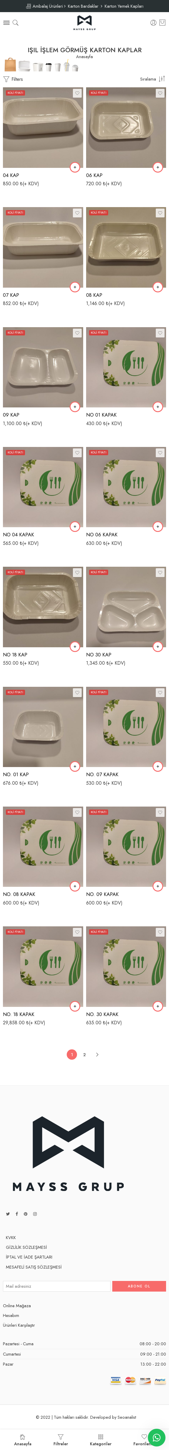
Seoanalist (127, 1417)
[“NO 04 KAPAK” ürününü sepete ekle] (75, 526)
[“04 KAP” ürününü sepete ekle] (75, 167)
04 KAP (11, 175)
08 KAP (94, 295)
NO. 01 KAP (16, 774)
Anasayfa (84, 57)
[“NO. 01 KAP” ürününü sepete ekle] (75, 766)
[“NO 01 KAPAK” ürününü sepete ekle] (158, 407)
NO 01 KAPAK (101, 414)
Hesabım (11, 1315)
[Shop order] (153, 79)
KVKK (11, 1237)
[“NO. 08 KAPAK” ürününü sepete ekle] (75, 886)
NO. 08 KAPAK (19, 894)
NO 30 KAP (98, 654)
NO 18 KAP (15, 654)
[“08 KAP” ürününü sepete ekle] (158, 287)
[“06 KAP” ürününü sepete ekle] (158, 167)
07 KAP (11, 295)
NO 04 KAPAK (18, 534)
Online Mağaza (17, 1305)
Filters (13, 79)
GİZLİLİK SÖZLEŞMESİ (26, 1247)
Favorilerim (144, 1440)
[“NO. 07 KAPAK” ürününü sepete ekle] (158, 766)
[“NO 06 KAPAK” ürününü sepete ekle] (158, 526)
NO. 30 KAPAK (102, 1014)
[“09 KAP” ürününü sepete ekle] (75, 407)
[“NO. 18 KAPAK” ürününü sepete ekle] (75, 1006)
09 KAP (11, 414)
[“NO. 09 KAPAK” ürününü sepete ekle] (158, 886)
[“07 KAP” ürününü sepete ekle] (75, 287)
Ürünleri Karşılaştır (19, 1325)
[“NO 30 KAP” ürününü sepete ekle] (158, 646)
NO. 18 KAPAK (18, 1014)
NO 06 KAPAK (102, 534)
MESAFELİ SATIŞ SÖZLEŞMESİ (34, 1267)
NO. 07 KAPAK (102, 774)
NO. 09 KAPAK (102, 894)
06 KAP (94, 175)
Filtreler (60, 1440)
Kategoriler (100, 1440)
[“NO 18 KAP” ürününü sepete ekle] (75, 646)
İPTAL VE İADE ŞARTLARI (29, 1257)
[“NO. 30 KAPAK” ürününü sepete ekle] (158, 1006)
